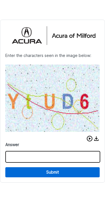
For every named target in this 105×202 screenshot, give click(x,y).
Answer (12, 144)
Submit (52, 172)
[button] (89, 138)
